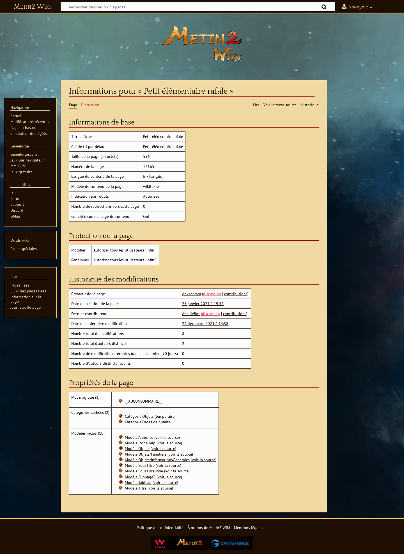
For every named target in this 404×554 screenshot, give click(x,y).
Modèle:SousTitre (140, 465)
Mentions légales (248, 527)
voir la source (167, 437)
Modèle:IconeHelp (140, 442)
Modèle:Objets (137, 448)
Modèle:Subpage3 (140, 476)
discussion (212, 293)
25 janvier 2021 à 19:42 (203, 303)
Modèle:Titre (135, 488)
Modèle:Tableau (138, 482)
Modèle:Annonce (139, 437)
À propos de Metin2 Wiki (209, 527)
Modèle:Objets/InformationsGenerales (157, 459)
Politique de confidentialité (160, 527)
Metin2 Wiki (32, 7)
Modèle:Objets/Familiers (145, 454)
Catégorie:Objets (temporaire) (150, 416)
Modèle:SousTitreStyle (144, 471)
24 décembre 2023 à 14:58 (205, 323)
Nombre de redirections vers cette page (105, 206)
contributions (235, 293)
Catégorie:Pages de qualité (148, 421)
